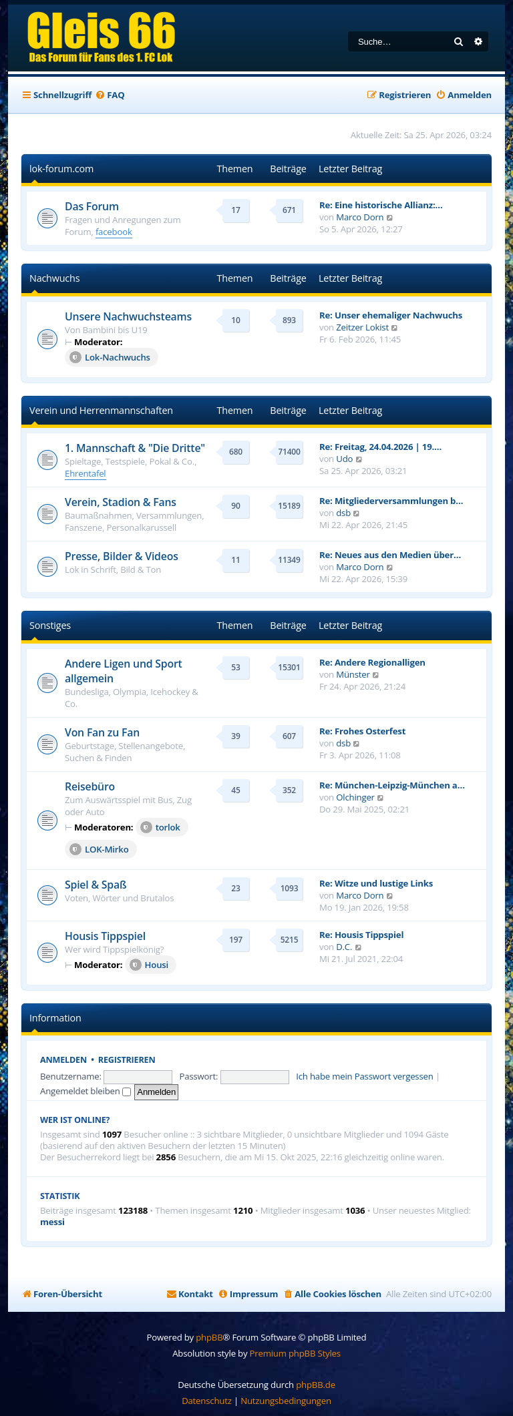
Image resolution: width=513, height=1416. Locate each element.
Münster (352, 674)
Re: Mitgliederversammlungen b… (391, 501)
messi (52, 1222)
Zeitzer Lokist (362, 327)
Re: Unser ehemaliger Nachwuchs (390, 315)
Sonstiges (50, 625)
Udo (344, 459)
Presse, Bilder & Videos (121, 556)
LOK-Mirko (99, 849)
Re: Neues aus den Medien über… (390, 555)
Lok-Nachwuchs (109, 357)
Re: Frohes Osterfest (362, 731)
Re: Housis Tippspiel (361, 935)
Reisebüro (90, 786)
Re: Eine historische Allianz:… (381, 205)
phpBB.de (315, 1385)
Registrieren (127, 1060)
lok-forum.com (61, 168)
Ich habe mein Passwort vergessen (364, 1076)
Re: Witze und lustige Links (376, 883)
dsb (343, 513)
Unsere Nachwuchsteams (128, 316)
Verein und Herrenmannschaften (101, 410)
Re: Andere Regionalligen (372, 662)
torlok (160, 827)
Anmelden (63, 1060)
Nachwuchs (54, 278)
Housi (149, 965)
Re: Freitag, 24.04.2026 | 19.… (380, 447)
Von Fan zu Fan (102, 732)
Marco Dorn (359, 217)
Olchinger (355, 797)
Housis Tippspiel (105, 936)
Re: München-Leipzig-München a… (392, 785)
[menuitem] (109, 95)
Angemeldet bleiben (85, 1091)
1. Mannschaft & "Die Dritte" (135, 448)
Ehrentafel (85, 473)
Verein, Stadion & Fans (120, 502)
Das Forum (92, 206)
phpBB (209, 1337)
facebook (114, 232)
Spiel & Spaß (95, 884)
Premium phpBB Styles (295, 1353)
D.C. (344, 947)
